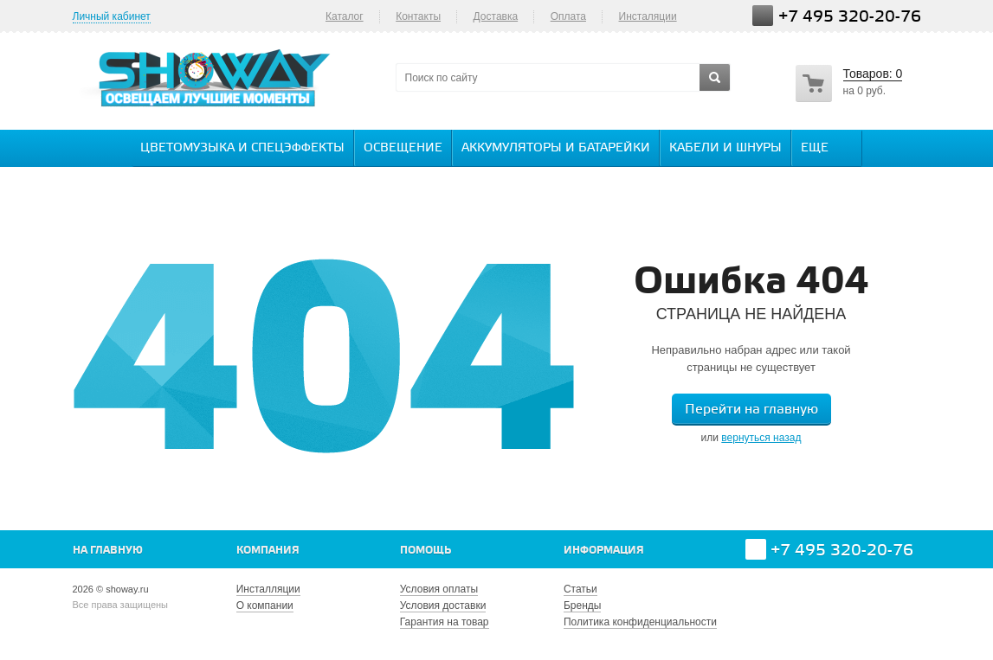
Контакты (418, 16)
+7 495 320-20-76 (849, 17)
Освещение (403, 148)
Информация (604, 550)
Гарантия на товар (444, 622)
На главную (108, 550)
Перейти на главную (751, 409)
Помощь (425, 550)
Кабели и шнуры (725, 148)
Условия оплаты (439, 589)
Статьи (580, 589)
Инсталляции (268, 589)
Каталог (345, 16)
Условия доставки (443, 605)
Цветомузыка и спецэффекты (242, 148)
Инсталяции (648, 16)
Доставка (496, 16)
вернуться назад (761, 438)
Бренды (582, 605)
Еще (823, 147)
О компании (264, 605)
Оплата (568, 16)
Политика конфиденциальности (640, 622)
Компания (268, 550)
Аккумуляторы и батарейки (555, 148)
